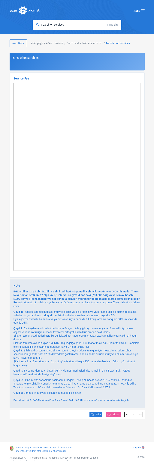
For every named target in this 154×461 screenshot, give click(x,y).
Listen (116, 414)
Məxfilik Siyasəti (18, 457)
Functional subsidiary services (84, 43)
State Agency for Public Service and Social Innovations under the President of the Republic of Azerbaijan (44, 449)
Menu (139, 10)
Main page (37, 43)
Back (21, 43)
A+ (140, 414)
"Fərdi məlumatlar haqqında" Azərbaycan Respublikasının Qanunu (63, 457)
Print (98, 414)
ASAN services (54, 43)
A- (127, 415)
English (137, 447)
